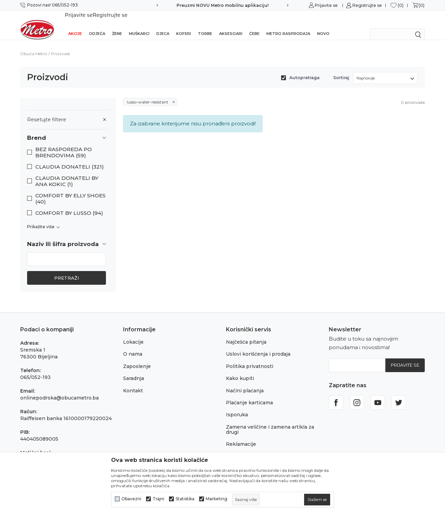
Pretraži (66, 269)
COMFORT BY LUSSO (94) (69, 204)
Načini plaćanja (245, 382)
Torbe (205, 24)
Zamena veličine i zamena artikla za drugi (270, 420)
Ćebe (254, 24)
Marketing (216, 499)
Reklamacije (241, 435)
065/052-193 (35, 368)
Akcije (75, 24)
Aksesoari (230, 24)
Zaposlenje (137, 357)
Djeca (162, 24)
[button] (68, 129)
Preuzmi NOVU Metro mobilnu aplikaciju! (222, 5)
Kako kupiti (240, 369)
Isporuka (237, 406)
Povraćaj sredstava (249, 447)
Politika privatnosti (249, 357)
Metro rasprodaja (288, 24)
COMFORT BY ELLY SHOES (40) (70, 190)
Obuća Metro (33, 44)
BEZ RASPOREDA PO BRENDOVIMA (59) (63, 143)
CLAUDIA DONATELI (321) (69, 158)
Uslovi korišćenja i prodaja (258, 345)
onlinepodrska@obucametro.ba (59, 389)
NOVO (323, 24)
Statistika (185, 499)
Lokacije (133, 333)
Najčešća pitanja (246, 333)
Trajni (158, 499)
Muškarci (139, 24)
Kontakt (133, 382)
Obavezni (131, 499)
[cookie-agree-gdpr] (317, 499)
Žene (117, 24)
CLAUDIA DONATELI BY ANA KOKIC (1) (66, 172)
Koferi (183, 24)
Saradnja (133, 369)
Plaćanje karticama (249, 394)
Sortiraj (341, 68)
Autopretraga (304, 68)
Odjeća (97, 24)
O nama (132, 345)
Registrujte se (367, 5)
